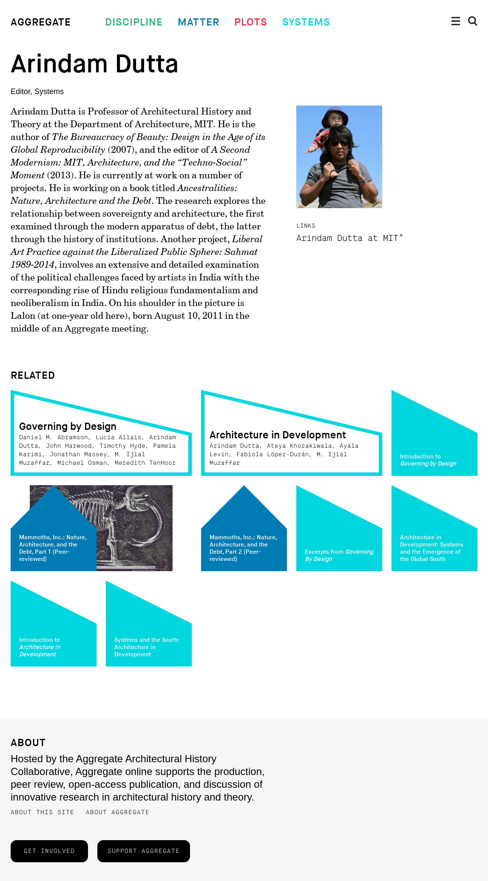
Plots (250, 22)
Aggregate (41, 22)
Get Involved (49, 851)
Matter (198, 22)
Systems (306, 22)
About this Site (42, 812)
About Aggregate (118, 812)
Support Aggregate (144, 851)
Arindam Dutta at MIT (347, 238)
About (28, 743)
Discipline (134, 22)
